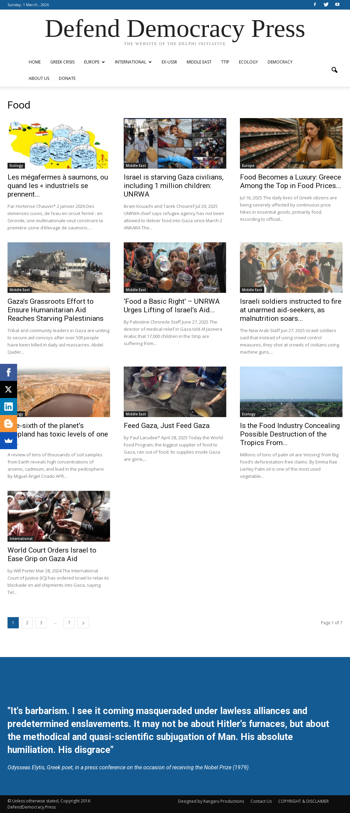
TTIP (225, 62)
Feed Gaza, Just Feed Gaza (167, 426)
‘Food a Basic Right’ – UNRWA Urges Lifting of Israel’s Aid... (172, 305)
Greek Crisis (62, 62)
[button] (334, 70)
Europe (94, 62)
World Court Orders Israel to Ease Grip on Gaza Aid (52, 554)
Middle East (199, 62)
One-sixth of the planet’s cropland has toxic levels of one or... (58, 434)
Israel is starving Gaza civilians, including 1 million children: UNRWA (174, 185)
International (133, 62)
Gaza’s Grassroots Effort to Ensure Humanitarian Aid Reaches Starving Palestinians (56, 310)
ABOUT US (39, 78)
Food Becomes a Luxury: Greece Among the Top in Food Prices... (290, 181)
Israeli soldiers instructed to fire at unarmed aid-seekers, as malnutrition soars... (290, 310)
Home (35, 62)
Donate (67, 78)
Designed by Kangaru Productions (211, 801)
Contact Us (261, 801)
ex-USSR (169, 62)
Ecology (248, 62)
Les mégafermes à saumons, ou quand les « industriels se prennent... (58, 185)
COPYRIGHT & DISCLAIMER (303, 801)
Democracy (280, 62)
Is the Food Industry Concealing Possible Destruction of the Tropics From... (290, 434)
